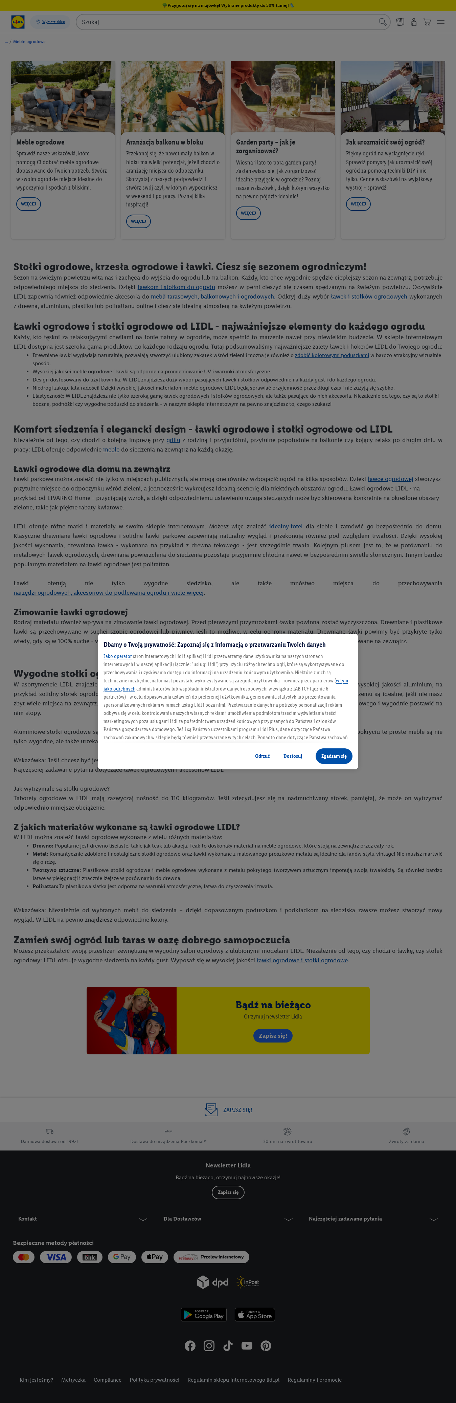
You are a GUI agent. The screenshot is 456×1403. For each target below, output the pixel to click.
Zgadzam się (334, 756)
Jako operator (118, 656)
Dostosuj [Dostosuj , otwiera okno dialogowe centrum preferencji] (292, 756)
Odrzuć (262, 756)
